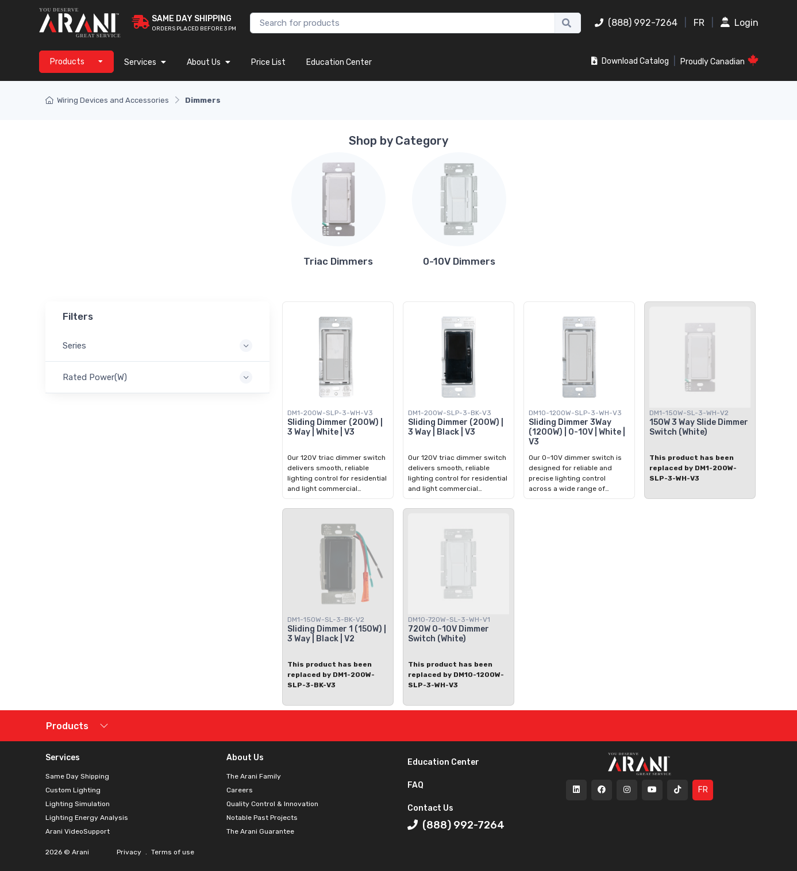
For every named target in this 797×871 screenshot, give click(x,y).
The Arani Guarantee (260, 831)
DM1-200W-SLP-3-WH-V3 (330, 413)
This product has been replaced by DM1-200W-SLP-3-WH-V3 (693, 468)
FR (699, 22)
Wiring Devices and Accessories (107, 100)
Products (67, 726)
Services (145, 62)
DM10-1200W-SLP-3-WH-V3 (575, 413)
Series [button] (74, 346)
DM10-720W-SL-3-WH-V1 (449, 619)
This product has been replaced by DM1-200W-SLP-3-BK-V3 (331, 674)
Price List (268, 62)
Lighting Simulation (77, 804)
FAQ (415, 785)
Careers (239, 790)
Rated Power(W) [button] (95, 378)
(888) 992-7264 (636, 22)
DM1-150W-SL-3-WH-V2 (689, 413)
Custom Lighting (73, 790)
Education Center (339, 62)
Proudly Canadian (719, 61)
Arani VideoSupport (77, 831)
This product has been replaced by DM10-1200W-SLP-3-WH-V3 (456, 674)
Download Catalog (630, 61)
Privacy (130, 852)
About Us (208, 62)
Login (740, 22)
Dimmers (203, 100)
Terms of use (171, 852)
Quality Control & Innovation (272, 804)
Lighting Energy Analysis (86, 818)
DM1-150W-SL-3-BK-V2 (325, 619)
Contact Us (430, 808)
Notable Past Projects (262, 818)
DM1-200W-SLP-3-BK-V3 (449, 413)
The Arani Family (253, 776)
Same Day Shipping (77, 776)
